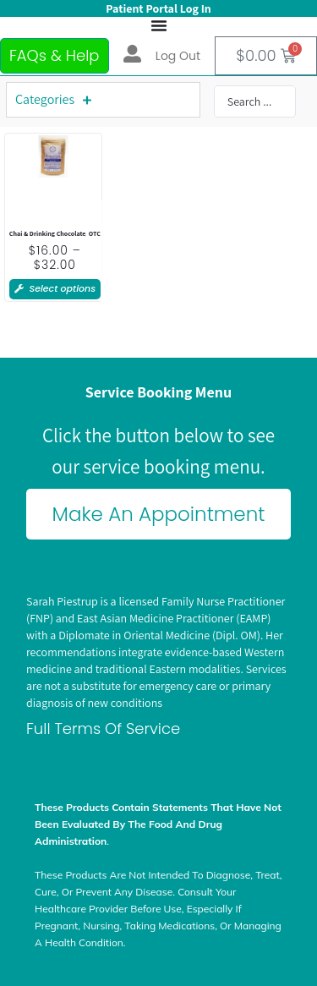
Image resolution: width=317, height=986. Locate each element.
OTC (95, 233)
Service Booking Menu (158, 392)
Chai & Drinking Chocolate (47, 233)
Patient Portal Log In (158, 8)
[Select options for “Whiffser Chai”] (55, 289)
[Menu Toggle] (158, 25)
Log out (178, 55)
